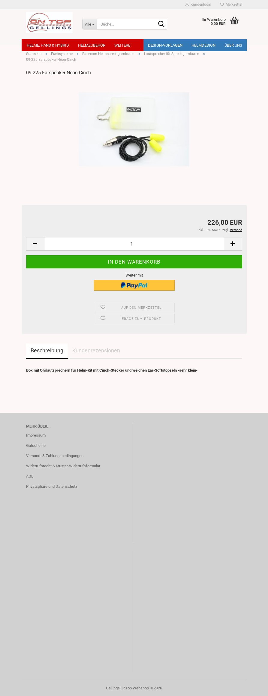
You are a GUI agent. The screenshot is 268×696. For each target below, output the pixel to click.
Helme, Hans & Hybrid (48, 45)
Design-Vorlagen (165, 45)
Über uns (233, 45)
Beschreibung (47, 350)
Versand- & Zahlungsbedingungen (54, 455)
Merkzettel (231, 4)
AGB (30, 476)
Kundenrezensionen (96, 350)
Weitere (122, 45)
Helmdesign (203, 45)
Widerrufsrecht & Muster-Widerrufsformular (63, 466)
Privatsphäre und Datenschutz (51, 486)
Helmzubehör (91, 45)
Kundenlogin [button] (198, 4)
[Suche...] (89, 24)
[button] (35, 244)
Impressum (36, 435)
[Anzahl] (134, 244)
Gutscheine (36, 445)
